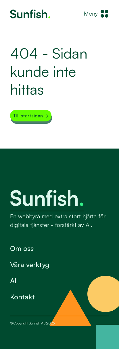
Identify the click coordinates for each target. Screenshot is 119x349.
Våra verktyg (29, 264)
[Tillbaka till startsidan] (30, 14)
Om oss (22, 248)
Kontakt (22, 296)
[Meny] (96, 13)
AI (13, 280)
